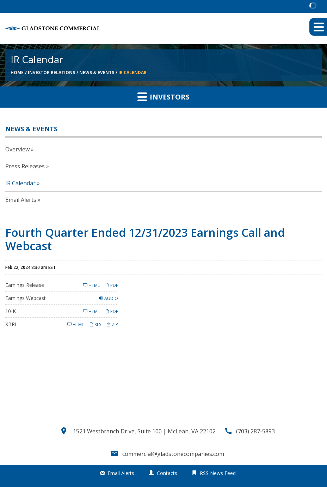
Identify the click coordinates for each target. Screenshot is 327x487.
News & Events (96, 73)
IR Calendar (132, 73)
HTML (91, 285)
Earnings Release (24, 285)
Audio (108, 298)
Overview (17, 149)
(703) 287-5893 (255, 431)
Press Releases (25, 166)
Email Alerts (20, 200)
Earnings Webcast (25, 298)
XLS (95, 324)
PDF (111, 285)
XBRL (11, 324)
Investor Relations (51, 73)
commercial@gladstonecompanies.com (173, 454)
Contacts (167, 473)
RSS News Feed (218, 473)
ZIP (112, 324)
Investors (163, 97)
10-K (10, 311)
